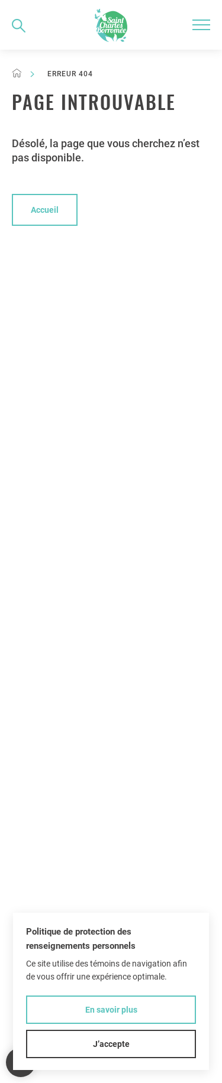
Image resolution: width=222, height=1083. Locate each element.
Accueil (45, 210)
